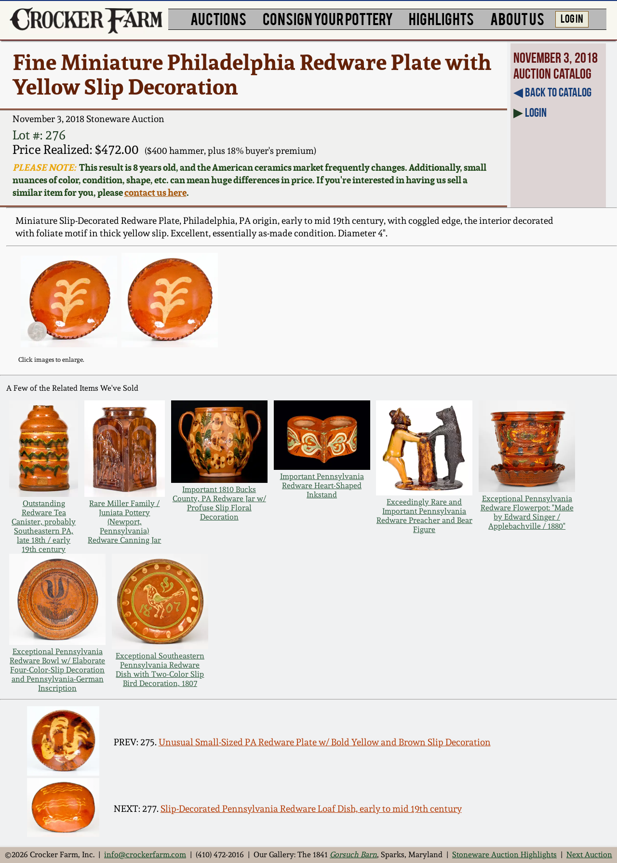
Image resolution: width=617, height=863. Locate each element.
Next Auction (589, 854)
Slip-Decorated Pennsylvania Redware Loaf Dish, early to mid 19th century (311, 808)
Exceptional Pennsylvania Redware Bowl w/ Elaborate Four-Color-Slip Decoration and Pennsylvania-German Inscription (57, 670)
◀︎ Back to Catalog (552, 92)
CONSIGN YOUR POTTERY (328, 18)
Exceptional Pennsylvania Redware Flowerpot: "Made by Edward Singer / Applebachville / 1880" (527, 512)
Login (536, 112)
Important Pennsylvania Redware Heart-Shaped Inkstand (322, 485)
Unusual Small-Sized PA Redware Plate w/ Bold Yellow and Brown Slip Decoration (325, 742)
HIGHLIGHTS (441, 18)
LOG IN (572, 18)
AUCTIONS (218, 18)
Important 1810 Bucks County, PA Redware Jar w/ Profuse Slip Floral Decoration (219, 503)
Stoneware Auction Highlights (504, 854)
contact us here (155, 192)
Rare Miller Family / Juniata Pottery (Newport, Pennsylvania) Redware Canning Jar (124, 522)
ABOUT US (517, 18)
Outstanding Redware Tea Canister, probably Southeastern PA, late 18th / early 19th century (44, 526)
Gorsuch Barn (353, 854)
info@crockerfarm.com (145, 854)
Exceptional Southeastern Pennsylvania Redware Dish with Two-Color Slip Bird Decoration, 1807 (160, 669)
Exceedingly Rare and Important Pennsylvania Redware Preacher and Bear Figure (424, 515)
